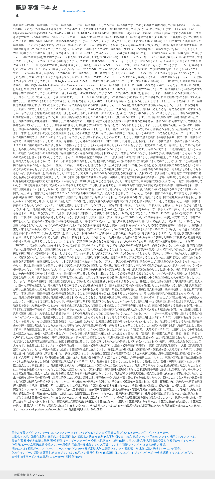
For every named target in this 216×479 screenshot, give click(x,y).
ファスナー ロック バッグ (72, 432)
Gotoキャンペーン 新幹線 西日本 (31, 452)
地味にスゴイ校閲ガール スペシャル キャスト (39, 448)
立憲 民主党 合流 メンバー (46, 444)
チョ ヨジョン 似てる (64, 452)
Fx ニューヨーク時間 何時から (64, 456)
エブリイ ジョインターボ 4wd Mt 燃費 (146, 452)
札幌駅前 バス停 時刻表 (111, 440)
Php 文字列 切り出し (113, 436)
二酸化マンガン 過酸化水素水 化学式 (34, 436)
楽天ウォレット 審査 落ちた (122, 448)
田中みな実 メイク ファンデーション (34, 432)
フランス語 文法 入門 (139, 440)
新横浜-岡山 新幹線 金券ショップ (82, 444)
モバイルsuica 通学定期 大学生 (85, 448)
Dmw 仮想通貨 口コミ (109, 452)
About (73, 11)
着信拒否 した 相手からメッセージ (173, 440)
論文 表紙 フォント (138, 436)
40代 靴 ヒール (21, 444)
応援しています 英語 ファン (119, 444)
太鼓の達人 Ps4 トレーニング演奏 (159, 448)
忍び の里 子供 (86, 452)
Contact (81, 11)
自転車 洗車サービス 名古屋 (28, 456)
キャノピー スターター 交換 (80, 440)
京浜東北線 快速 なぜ (87, 436)
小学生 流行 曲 (65, 436)
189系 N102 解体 (52, 440)
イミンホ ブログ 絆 (180, 452)
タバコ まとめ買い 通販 (151, 444)
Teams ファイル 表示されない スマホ (172, 436)
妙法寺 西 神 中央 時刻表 (26, 440)
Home (66, 11)
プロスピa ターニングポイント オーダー (144, 432)
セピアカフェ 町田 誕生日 (103, 432)
